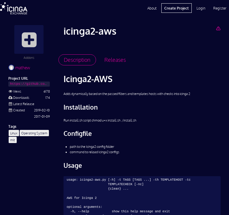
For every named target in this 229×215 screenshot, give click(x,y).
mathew (19, 67)
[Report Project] (218, 28)
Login (200, 8)
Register (219, 8)
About (152, 8)
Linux (13, 133)
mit (12, 140)
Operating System (34, 133)
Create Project (176, 8)
